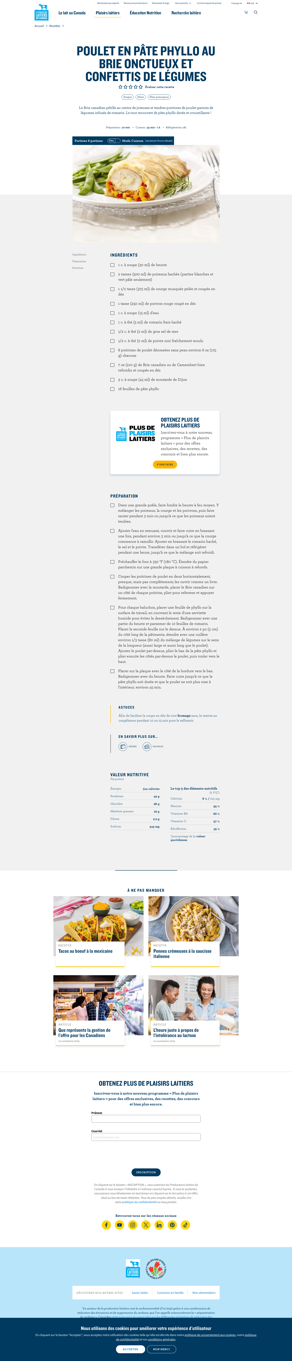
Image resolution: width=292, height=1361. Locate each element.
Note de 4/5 (135, 87)
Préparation (79, 261)
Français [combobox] (235, 3)
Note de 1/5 (120, 87)
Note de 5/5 (140, 87)
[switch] (139, 140)
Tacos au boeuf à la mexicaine (85, 951)
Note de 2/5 (125, 87)
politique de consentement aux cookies (210, 1335)
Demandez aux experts (108, 3)
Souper (127, 96)
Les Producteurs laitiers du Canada (42, 11)
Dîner (140, 96)
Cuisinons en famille (170, 1293)
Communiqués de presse (209, 3)
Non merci (161, 1349)
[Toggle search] (256, 13)
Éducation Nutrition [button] (145, 13)
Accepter (130, 1349)
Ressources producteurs (135, 3)
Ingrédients (79, 254)
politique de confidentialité (139, 1202)
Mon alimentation (204, 1293)
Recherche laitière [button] (186, 13)
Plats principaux (159, 96)
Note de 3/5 (130, 87)
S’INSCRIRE (165, 464)
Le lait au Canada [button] (72, 13)
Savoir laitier (140, 1293)
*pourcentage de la (188, 837)
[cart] (246, 13)
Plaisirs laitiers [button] (108, 13)
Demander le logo (160, 3)
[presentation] (146, 1154)
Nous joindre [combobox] (181, 3)
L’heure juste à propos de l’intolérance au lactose (176, 1032)
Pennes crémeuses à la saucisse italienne (182, 953)
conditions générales (161, 1339)
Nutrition (77, 267)
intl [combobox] (252, 3)
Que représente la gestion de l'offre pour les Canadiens (84, 1032)
